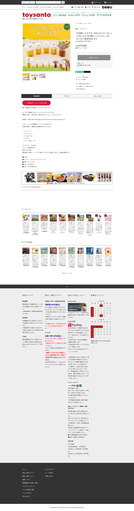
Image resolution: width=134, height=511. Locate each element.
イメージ (67, 96)
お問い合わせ (95, 7)
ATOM (27, 496)
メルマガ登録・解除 (77, 7)
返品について (80, 63)
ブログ (87, 7)
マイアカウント (49, 469)
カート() (108, 2)
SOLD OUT (94, 58)
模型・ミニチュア (83, 23)
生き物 (89, 23)
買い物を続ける (80, 89)
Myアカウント (96, 2)
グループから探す (45, 7)
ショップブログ (26, 493)
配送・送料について (28, 476)
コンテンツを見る (57, 7)
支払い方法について (28, 473)
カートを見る (49, 473)
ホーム (23, 7)
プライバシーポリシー (28, 486)
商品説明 (37, 96)
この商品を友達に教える (82, 83)
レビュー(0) (97, 96)
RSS (23, 496)
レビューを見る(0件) (81, 77)
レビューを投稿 (80, 79)
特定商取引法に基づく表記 (84, 65)
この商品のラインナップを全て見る (36, 103)
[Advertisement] (67, 278)
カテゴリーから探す (32, 7)
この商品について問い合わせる (84, 86)
